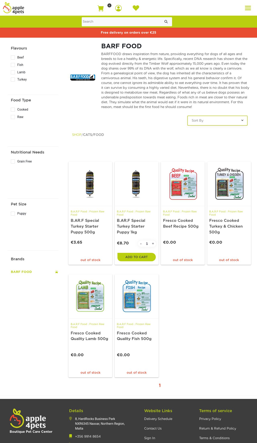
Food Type (21, 100)
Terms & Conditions (214, 439)
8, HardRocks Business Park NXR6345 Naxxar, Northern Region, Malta (100, 424)
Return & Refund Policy (217, 429)
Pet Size (18, 204)
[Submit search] (166, 21)
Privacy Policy (210, 419)
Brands (17, 259)
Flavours (19, 48)
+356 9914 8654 (88, 437)
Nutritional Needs (27, 152)
